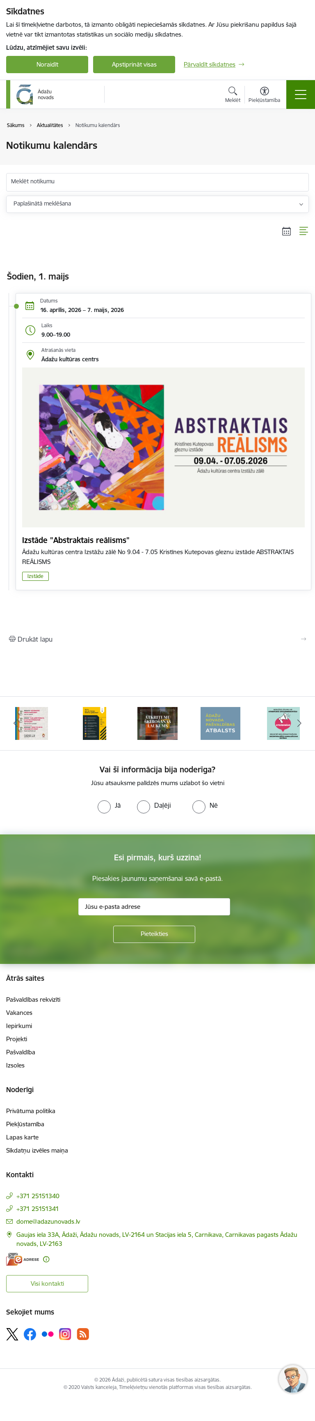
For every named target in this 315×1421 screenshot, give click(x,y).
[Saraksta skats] (304, 231)
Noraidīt (47, 64)
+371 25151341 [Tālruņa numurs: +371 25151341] (37, 1209)
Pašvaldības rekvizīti (33, 999)
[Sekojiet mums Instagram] (65, 1334)
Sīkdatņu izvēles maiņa (37, 1150)
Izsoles (15, 1065)
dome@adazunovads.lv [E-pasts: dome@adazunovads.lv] (48, 1221)
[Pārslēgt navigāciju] (300, 94)
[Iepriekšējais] (16, 723)
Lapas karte (22, 1137)
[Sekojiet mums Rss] (83, 1334)
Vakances (19, 1013)
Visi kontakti (47, 1283)
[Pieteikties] (154, 934)
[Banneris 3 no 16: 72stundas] (94, 723)
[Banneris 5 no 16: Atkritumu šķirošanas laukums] (221, 723)
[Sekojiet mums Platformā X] (12, 1334)
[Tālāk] (299, 723)
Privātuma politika (30, 1111)
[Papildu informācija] (46, 1259)
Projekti (16, 1039)
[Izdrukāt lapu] (157, 639)
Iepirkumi (19, 1026)
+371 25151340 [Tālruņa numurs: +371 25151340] (37, 1196)
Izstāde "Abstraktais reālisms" (76, 540)
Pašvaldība (20, 1052)
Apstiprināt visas (134, 64)
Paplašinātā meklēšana (42, 203)
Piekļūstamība (25, 1124)
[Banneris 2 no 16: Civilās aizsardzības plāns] (31, 723)
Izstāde (35, 576)
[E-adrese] (22, 1259)
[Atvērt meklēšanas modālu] (232, 96)
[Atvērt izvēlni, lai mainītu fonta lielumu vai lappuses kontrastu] (264, 96)
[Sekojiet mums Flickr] (47, 1334)
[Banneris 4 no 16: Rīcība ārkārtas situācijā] (157, 723)
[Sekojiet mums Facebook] (30, 1334)
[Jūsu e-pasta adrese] (154, 906)
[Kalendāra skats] (286, 231)
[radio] (109, 805)
